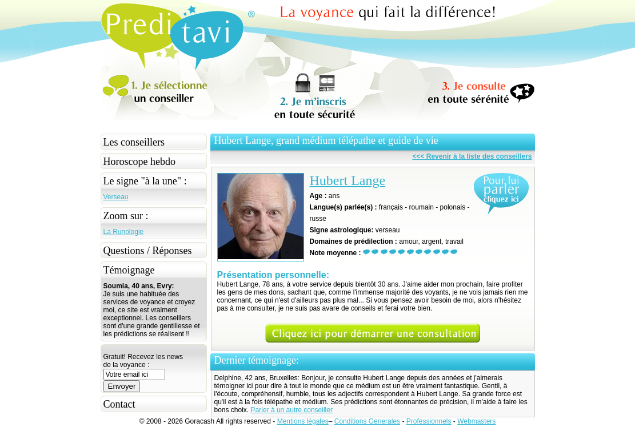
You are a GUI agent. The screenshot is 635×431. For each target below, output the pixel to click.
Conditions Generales (367, 421)
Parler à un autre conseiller (292, 410)
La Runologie (123, 232)
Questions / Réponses (147, 250)
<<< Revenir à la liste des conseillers (472, 156)
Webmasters (476, 421)
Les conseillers (134, 142)
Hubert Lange (348, 180)
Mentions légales (303, 421)
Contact (119, 404)
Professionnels (429, 421)
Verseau (116, 197)
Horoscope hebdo (139, 161)
